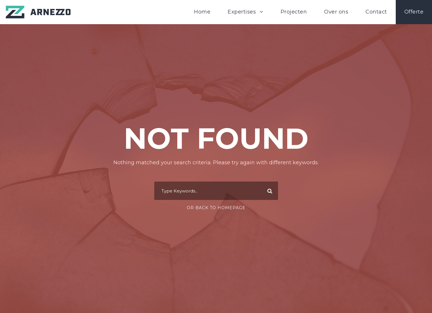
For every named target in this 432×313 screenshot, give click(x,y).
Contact (376, 12)
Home (202, 12)
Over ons (336, 12)
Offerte (414, 12)
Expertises (242, 12)
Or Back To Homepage (216, 207)
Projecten (294, 12)
